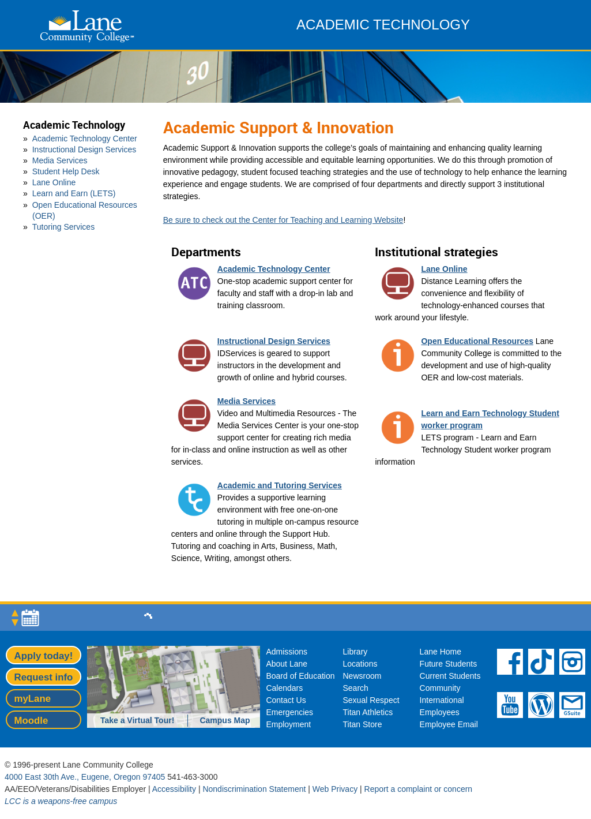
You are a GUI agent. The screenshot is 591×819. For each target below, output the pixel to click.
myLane (32, 698)
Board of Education (300, 675)
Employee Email (449, 724)
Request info (43, 677)
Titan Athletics (368, 712)
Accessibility (174, 789)
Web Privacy (335, 789)
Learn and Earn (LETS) (74, 193)
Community (440, 688)
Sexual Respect (371, 700)
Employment (288, 724)
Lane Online (54, 182)
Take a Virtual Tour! (137, 720)
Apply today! (43, 655)
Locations (360, 663)
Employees (440, 712)
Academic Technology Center (84, 138)
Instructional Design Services (84, 149)
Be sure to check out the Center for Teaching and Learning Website (283, 220)
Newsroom (362, 675)
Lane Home (440, 651)
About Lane (286, 663)
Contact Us (286, 700)
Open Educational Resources (477, 341)
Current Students (450, 675)
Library (355, 651)
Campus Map (224, 720)
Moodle (31, 720)
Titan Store (362, 724)
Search (355, 688)
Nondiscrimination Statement (254, 789)
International (442, 700)
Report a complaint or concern (418, 789)
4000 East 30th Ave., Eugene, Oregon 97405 (85, 776)
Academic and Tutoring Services (279, 485)
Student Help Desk (66, 171)
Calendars (284, 688)
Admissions (286, 651)
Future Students (448, 663)
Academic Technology (74, 125)
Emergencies (289, 712)
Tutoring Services (63, 226)
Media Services (60, 160)
